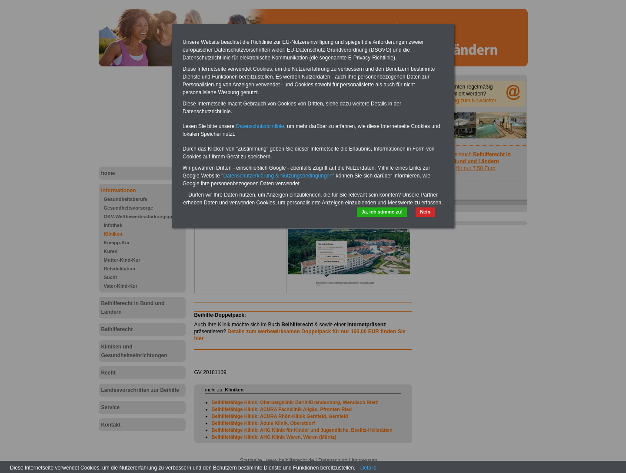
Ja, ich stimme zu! (382, 211)
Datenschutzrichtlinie (260, 126)
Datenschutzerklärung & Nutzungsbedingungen (278, 176)
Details (368, 468)
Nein (425, 211)
